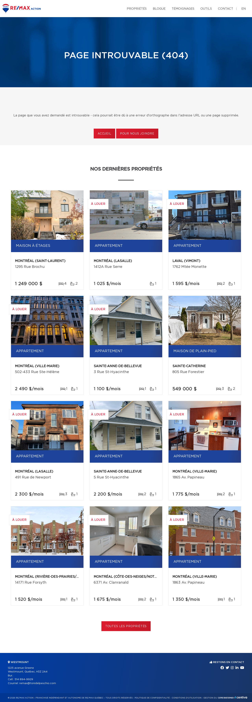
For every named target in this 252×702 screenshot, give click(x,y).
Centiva (241, 697)
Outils (206, 8)
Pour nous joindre (137, 133)
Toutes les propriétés (126, 626)
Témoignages (183, 8)
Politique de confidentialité (152, 698)
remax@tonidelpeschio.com (37, 683)
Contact (225, 8)
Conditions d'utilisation (186, 698)
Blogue (159, 8)
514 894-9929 (24, 679)
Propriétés (137, 8)
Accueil (104, 133)
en (243, 8)
